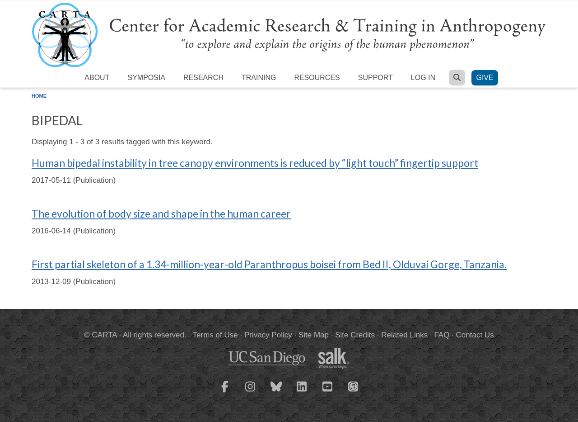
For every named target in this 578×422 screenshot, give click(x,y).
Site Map (313, 335)
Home (39, 96)
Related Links (404, 335)
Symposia (146, 77)
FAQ (441, 335)
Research (203, 77)
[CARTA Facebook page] (225, 392)
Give (484, 77)
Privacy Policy (268, 335)
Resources (317, 77)
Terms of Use (215, 335)
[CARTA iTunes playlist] (353, 386)
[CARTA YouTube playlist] (328, 392)
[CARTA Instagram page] (250, 392)
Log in (423, 77)
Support (375, 77)
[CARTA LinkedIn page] (302, 392)
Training (259, 77)
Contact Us (475, 335)
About (96, 77)
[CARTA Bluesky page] (276, 392)
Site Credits (355, 335)
